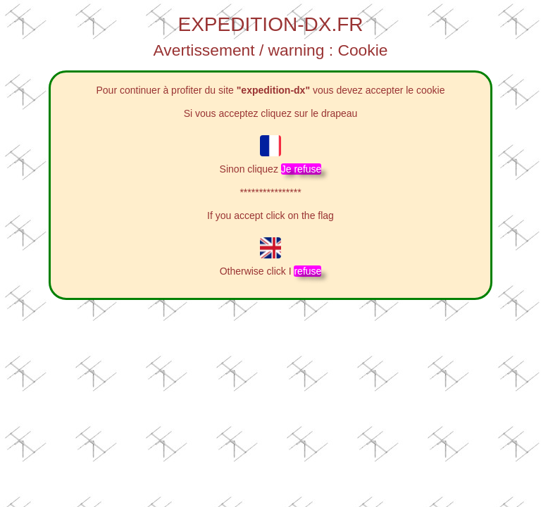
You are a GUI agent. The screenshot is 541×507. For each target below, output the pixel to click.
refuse (307, 271)
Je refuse (301, 169)
